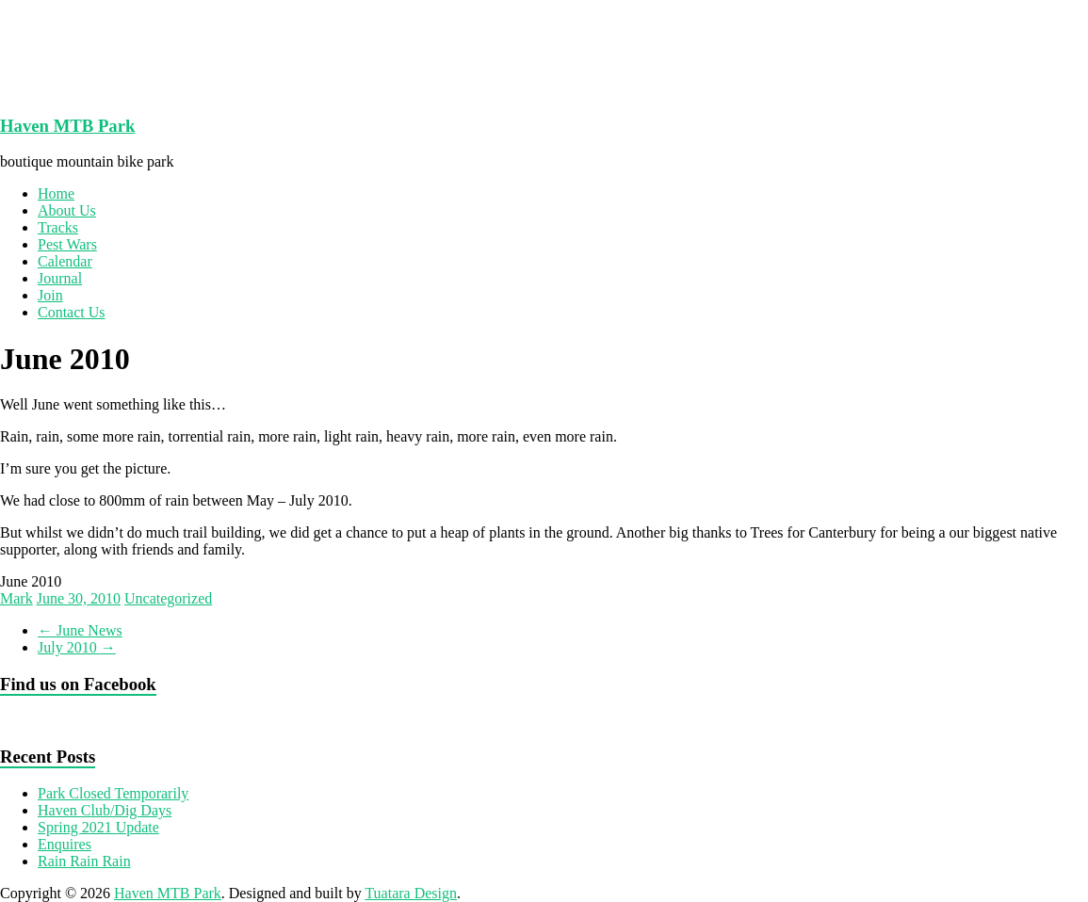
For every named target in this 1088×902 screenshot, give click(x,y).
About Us (67, 210)
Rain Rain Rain (84, 861)
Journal (60, 278)
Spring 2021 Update (98, 827)
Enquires (64, 844)
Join (50, 295)
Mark (16, 598)
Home (56, 193)
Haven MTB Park (67, 126)
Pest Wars (67, 244)
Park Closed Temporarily (113, 793)
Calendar (65, 261)
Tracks (58, 227)
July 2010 (77, 647)
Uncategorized (168, 598)
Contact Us (72, 312)
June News (80, 630)
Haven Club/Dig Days (104, 810)
